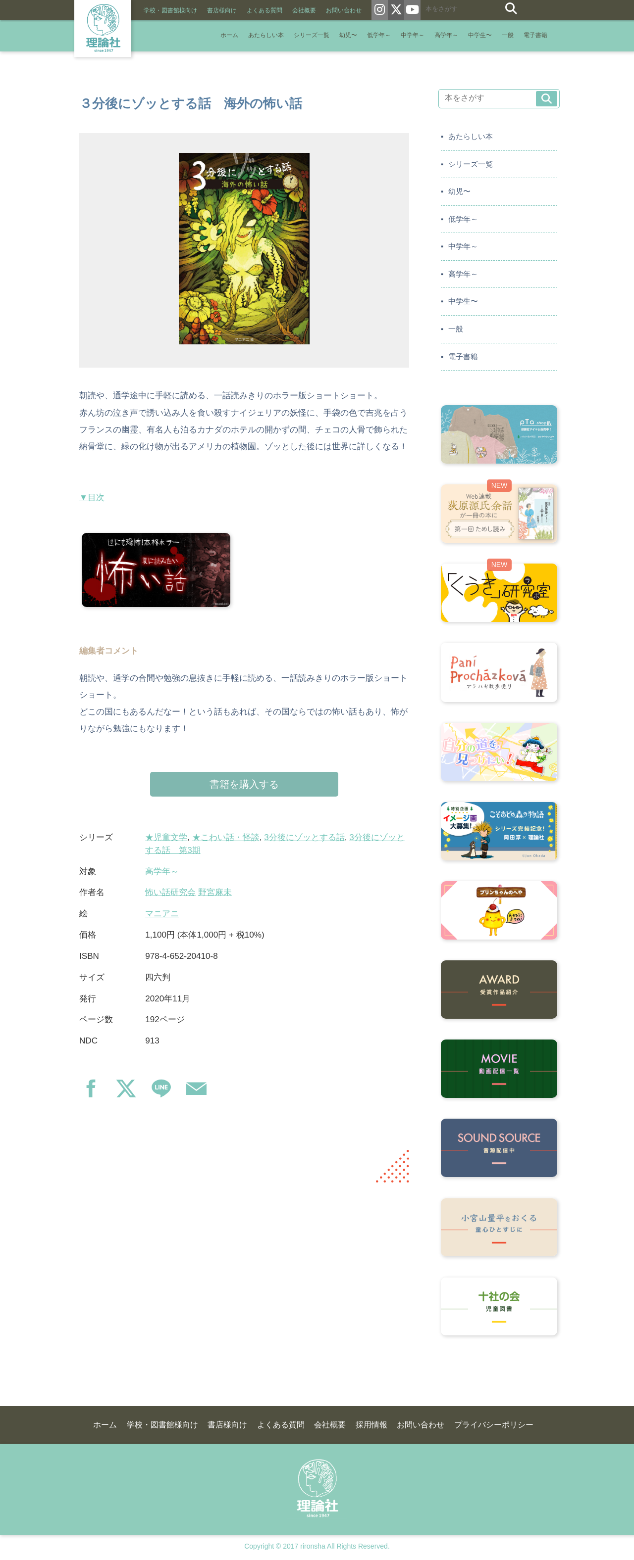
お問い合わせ (344, 10)
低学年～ (379, 35)
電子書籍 (535, 35)
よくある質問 (264, 10)
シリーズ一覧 (311, 35)
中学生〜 (480, 35)
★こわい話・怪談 (226, 837)
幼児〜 (348, 35)
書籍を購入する (244, 784)
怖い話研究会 (170, 892)
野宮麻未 (215, 892)
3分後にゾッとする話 (304, 837)
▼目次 (92, 497)
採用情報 (371, 1424)
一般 (508, 35)
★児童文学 (166, 837)
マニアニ (162, 913)
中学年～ (412, 35)
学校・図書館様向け (170, 10)
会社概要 (304, 10)
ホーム (229, 35)
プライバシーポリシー (493, 1424)
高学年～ (446, 35)
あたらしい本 (266, 35)
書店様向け (222, 10)
